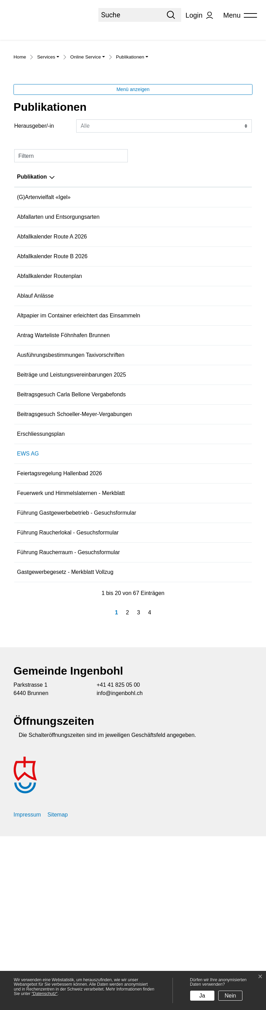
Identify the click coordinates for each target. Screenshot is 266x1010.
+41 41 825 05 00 (118, 859)
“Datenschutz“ (44, 993)
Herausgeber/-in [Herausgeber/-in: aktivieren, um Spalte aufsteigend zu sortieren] (144, 251)
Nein (230, 996)
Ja (202, 996)
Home (20, 131)
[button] (48, 132)
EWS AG (28, 589)
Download (235, 272)
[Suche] (129, 15)
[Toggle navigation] (238, 15)
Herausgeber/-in (34, 201)
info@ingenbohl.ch (120, 867)
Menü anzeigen (133, 164)
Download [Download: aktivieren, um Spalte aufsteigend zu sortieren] (228, 251)
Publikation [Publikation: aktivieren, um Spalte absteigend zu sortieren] (32, 251)
